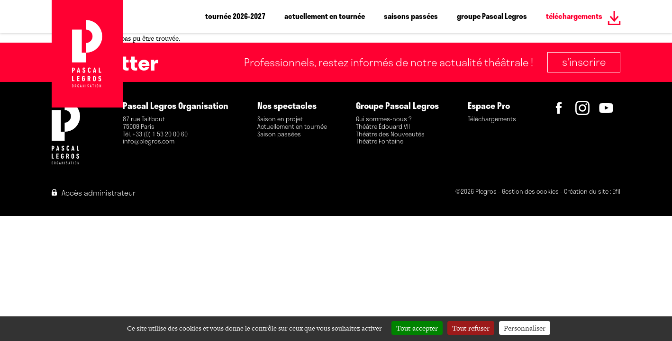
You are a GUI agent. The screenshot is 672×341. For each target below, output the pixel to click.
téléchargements (574, 16)
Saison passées (279, 134)
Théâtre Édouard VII (383, 127)
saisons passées (411, 16)
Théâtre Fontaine (379, 141)
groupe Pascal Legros (492, 16)
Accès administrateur (94, 192)
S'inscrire (584, 62)
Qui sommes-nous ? (383, 119)
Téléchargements (492, 119)
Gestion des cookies (530, 192)
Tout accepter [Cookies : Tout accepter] (417, 328)
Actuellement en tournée (292, 127)
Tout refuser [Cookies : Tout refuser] (471, 328)
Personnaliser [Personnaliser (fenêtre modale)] (524, 328)
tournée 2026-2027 (235, 16)
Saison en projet (280, 119)
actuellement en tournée (324, 16)
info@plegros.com (148, 141)
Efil (616, 192)
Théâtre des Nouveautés (390, 134)
